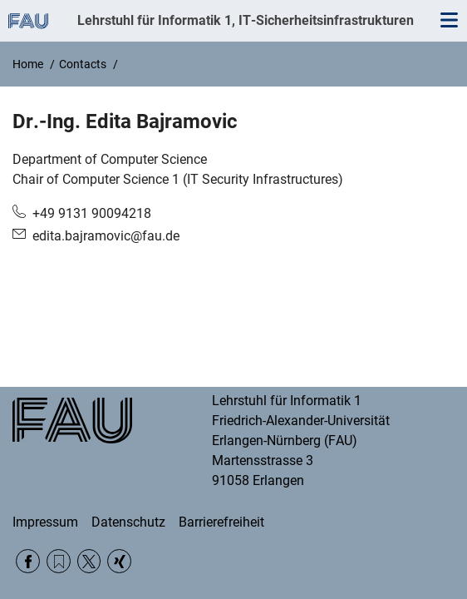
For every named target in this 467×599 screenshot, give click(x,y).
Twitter (89, 561)
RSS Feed (59, 561)
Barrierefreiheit (221, 522)
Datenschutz (128, 522)
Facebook (28, 561)
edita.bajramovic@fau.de (105, 236)
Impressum (45, 522)
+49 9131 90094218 (91, 213)
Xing (119, 561)
